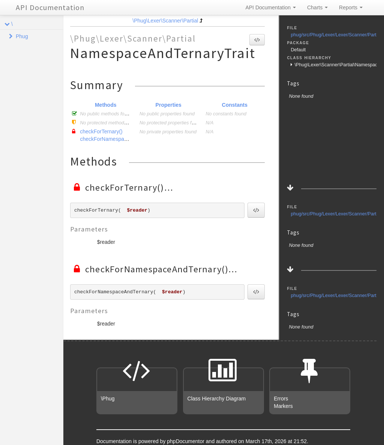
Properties (169, 105)
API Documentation (50, 7)
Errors (281, 399)
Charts (317, 7)
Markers (283, 406)
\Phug (108, 399)
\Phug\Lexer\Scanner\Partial (165, 21)
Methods (106, 105)
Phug (22, 36)
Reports (351, 7)
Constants (235, 105)
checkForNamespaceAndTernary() (120, 139)
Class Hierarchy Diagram (217, 399)
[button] (257, 39)
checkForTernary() (101, 131)
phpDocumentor (186, 441)
